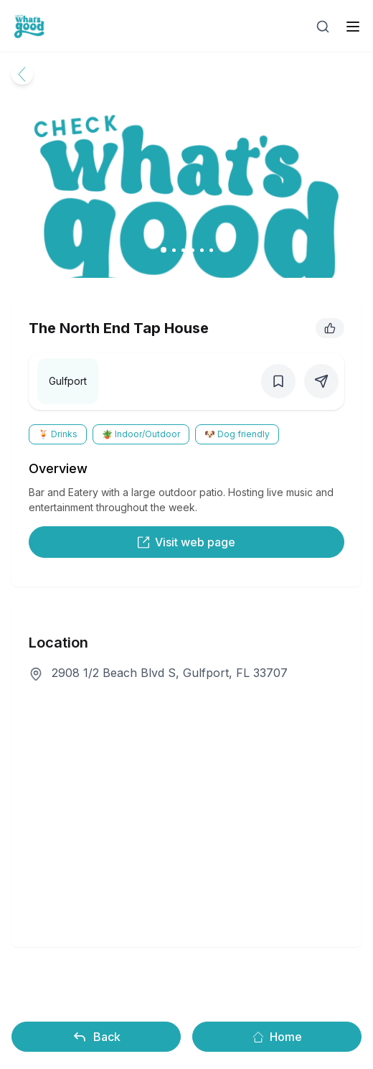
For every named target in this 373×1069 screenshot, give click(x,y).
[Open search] (323, 26)
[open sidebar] (353, 26)
